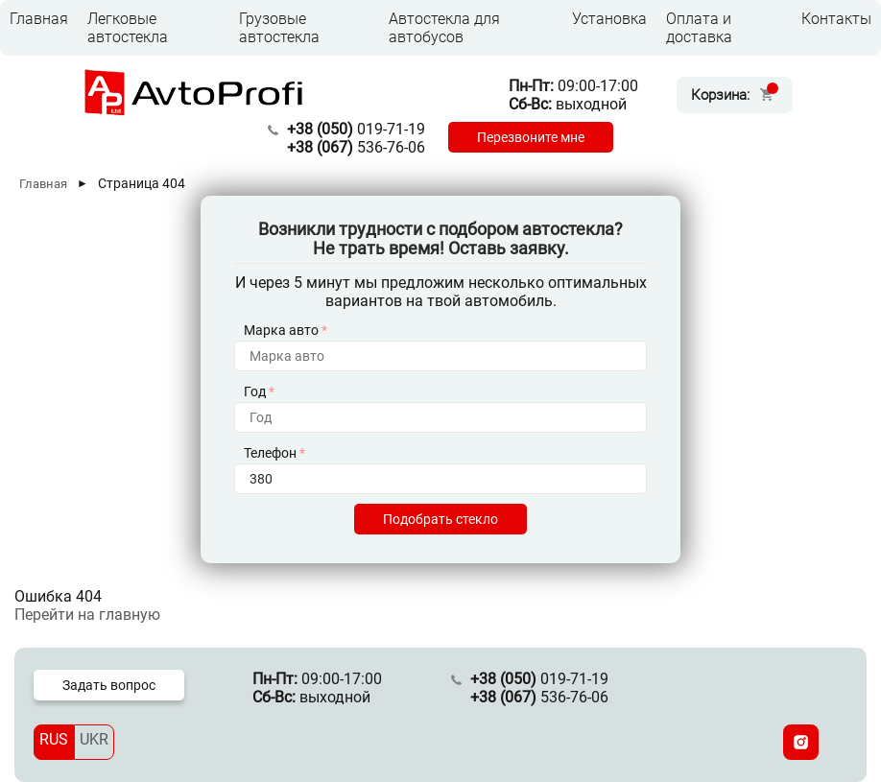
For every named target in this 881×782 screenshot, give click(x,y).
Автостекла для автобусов (444, 28)
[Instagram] (801, 742)
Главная (39, 19)
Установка (609, 19)
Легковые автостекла (127, 28)
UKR (94, 739)
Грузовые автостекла (279, 28)
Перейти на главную (87, 614)
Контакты (836, 19)
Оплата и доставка (699, 28)
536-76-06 (356, 147)
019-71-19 (356, 129)
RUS (53, 739)
